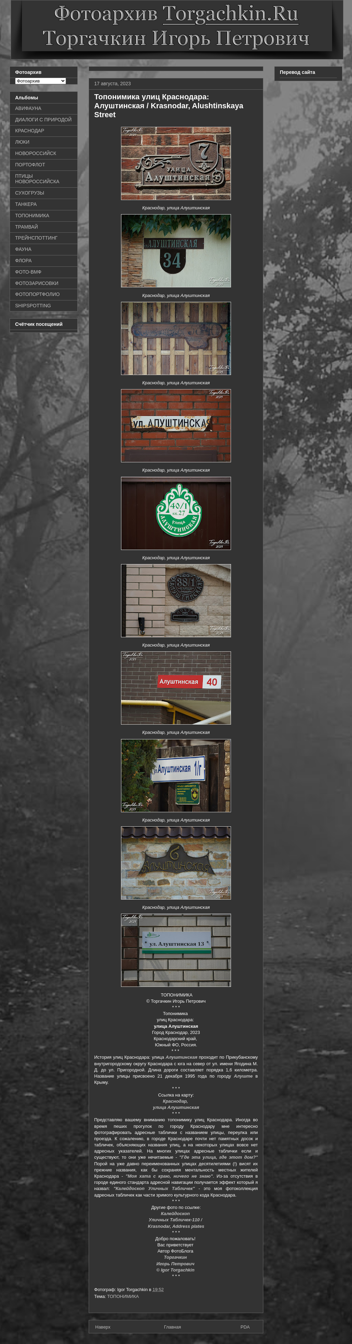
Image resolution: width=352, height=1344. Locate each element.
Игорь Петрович (176, 1263)
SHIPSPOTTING (33, 305)
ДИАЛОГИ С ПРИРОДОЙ (43, 119)
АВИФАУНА (28, 108)
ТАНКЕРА (26, 204)
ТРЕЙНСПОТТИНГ (36, 238)
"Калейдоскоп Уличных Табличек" (154, 1188)
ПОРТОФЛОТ (30, 164)
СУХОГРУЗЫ (29, 193)
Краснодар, (176, 1101)
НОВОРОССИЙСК (35, 153)
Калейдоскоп (176, 1213)
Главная (172, 1327)
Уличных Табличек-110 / (175, 1219)
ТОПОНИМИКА (123, 1296)
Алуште (243, 1076)
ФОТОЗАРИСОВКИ (36, 283)
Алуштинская (181, 1057)
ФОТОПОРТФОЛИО (37, 294)
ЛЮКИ (22, 142)
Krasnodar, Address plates (176, 1226)
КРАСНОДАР (29, 130)
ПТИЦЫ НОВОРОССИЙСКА (37, 179)
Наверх (102, 1327)
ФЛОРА (23, 260)
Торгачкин (176, 1257)
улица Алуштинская (176, 1107)
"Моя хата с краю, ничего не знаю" (169, 1176)
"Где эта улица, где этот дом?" (218, 1157)
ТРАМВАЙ (26, 227)
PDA (245, 1327)
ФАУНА (23, 249)
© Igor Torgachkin (176, 1270)
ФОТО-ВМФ (28, 272)
